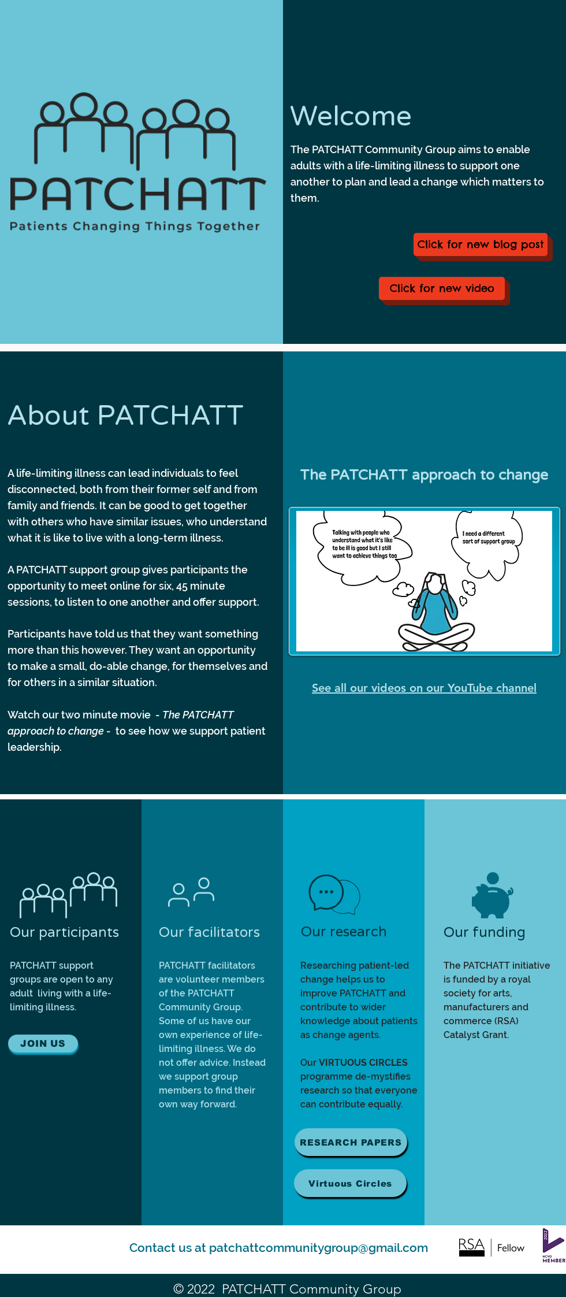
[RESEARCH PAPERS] (351, 1142)
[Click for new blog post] (481, 244)
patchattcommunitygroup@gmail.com (318, 1247)
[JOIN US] (43, 1044)
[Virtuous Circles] (350, 1183)
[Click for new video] (442, 288)
